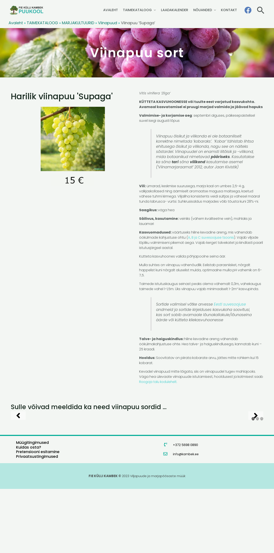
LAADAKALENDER (180, 10)
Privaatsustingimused (37, 520)
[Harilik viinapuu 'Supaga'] (237, 447)
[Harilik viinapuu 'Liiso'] (108, 447)
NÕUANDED (206, 10)
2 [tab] (257, 483)
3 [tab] (261, 483)
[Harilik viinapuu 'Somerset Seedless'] (172, 447)
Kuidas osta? (28, 511)
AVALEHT (121, 10)
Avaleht (16, 23)
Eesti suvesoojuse (230, 304)
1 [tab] (253, 483)
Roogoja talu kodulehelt (159, 381)
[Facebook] (248, 10)
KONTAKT (230, 10)
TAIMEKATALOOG (146, 10)
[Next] (255, 447)
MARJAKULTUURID (78, 23)
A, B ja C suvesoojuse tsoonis (212, 237)
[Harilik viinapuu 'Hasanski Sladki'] (43, 447)
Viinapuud (107, 23)
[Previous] (18, 447)
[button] (260, 10)
